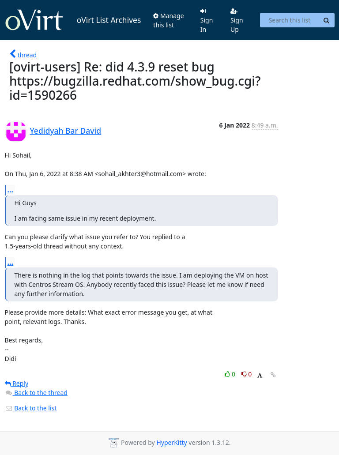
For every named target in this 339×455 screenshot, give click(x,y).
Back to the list (31, 408)
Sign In (206, 21)
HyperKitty (171, 443)
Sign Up (236, 21)
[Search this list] (289, 20)
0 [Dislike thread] (246, 374)
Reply (17, 383)
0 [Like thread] (231, 374)
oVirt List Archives (73, 20)
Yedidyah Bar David (66, 130)
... (11, 190)
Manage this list (168, 20)
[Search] (327, 20)
